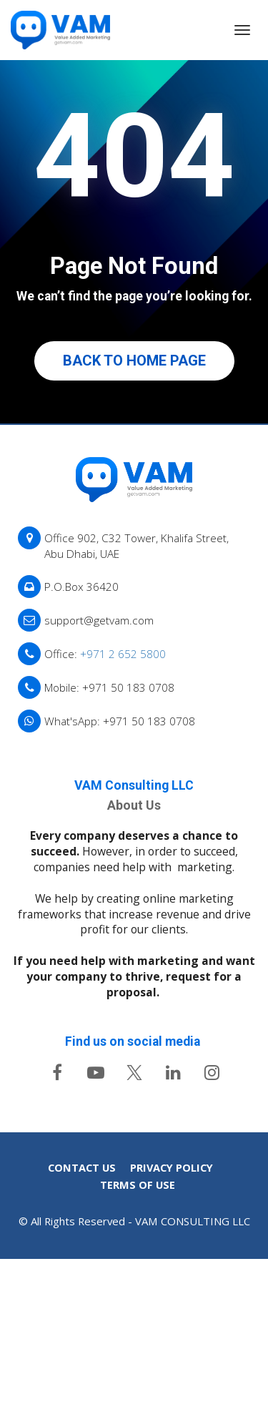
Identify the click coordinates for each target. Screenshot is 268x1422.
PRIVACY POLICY (171, 1319)
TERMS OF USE (137, 1337)
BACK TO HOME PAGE (134, 360)
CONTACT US (82, 1319)
